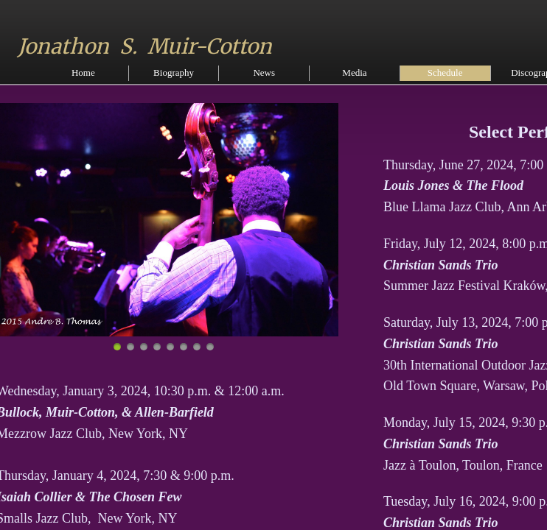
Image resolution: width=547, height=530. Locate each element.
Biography (173, 72)
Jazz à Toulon (419, 465)
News (264, 72)
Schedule (445, 72)
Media (354, 72)
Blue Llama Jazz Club (442, 206)
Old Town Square (429, 385)
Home (83, 72)
